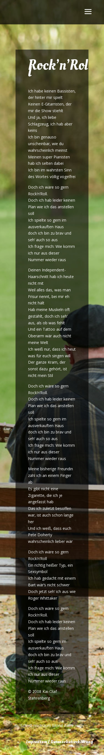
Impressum (36, 742)
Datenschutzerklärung (71, 742)
